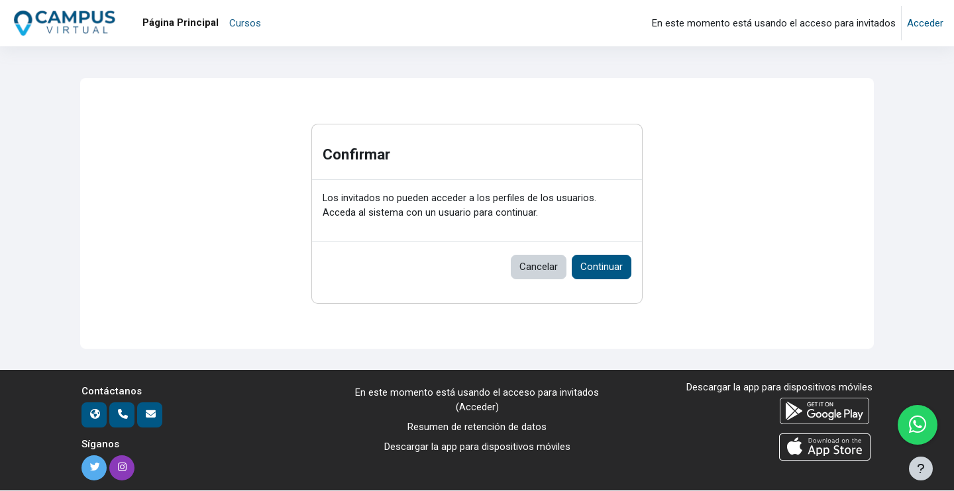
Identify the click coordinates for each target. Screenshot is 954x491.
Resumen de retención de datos (477, 428)
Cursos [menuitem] (245, 23)
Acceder (925, 23)
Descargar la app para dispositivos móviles (477, 448)
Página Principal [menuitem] (180, 22)
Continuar (601, 267)
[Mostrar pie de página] (921, 468)
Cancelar (538, 267)
